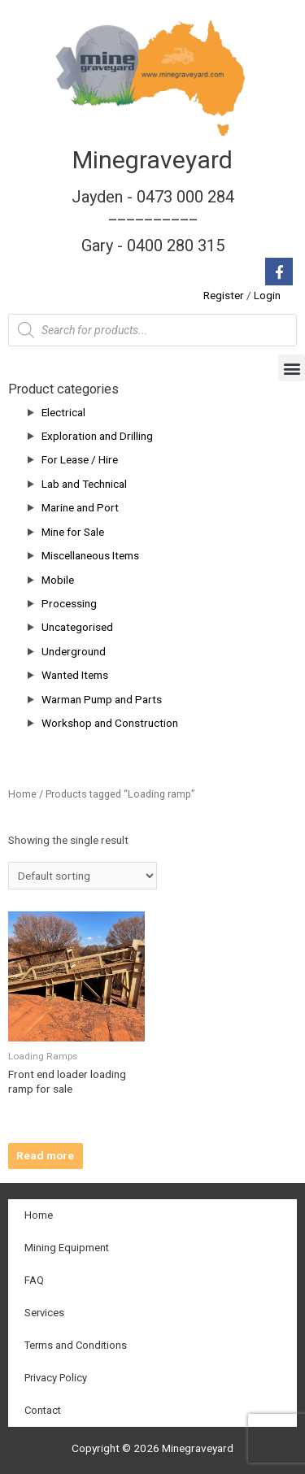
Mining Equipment (66, 1247)
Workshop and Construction (109, 722)
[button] (291, 367)
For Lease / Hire (79, 459)
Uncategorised (77, 626)
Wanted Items (74, 674)
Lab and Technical (84, 483)
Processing (69, 603)
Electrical (63, 412)
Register (223, 295)
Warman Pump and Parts (101, 699)
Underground (73, 651)
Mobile (57, 579)
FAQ (34, 1280)
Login (267, 295)
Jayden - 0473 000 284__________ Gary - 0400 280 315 (153, 221)
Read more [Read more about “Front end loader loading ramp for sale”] (45, 1155)
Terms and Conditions (75, 1345)
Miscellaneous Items (90, 555)
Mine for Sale (72, 531)
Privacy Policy (55, 1378)
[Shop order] (82, 875)
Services (44, 1313)
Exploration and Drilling (97, 435)
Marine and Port (80, 507)
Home (22, 794)
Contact (42, 1410)
